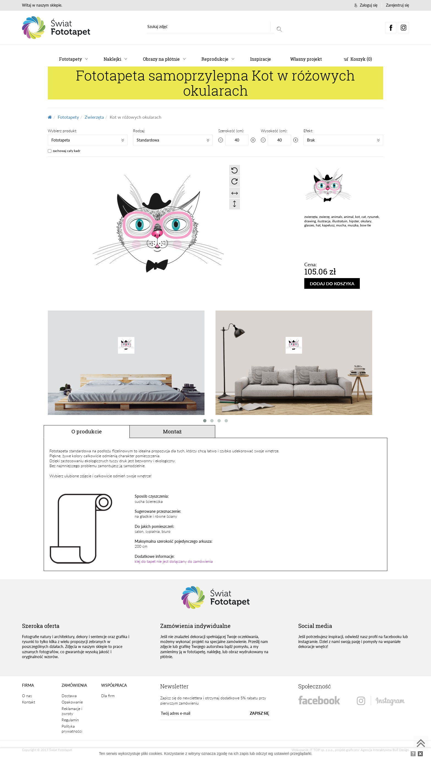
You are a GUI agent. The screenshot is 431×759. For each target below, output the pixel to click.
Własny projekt (306, 59)
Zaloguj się (365, 5)
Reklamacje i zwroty (72, 711)
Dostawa (69, 695)
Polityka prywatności (72, 728)
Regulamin (70, 720)
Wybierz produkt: (62, 130)
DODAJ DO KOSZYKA (332, 283)
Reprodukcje (214, 59)
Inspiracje (260, 59)
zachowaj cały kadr (66, 151)
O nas (27, 695)
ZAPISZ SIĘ (259, 713)
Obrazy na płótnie (161, 59)
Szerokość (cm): (231, 130)
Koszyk (358, 59)
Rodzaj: (139, 130)
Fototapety (70, 59)
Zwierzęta (94, 117)
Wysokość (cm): (274, 130)
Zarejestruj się (397, 5)
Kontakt (28, 702)
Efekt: (308, 130)
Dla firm (108, 695)
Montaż (172, 431)
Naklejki (112, 59)
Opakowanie (72, 702)
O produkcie (86, 431)
